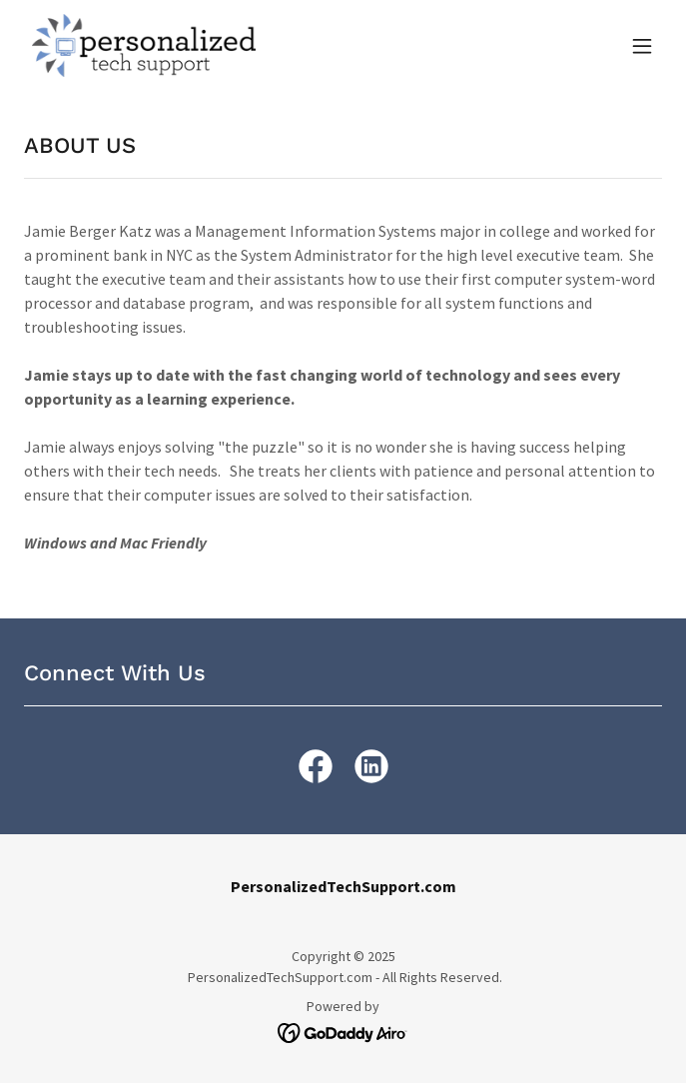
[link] (144, 45)
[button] (642, 46)
